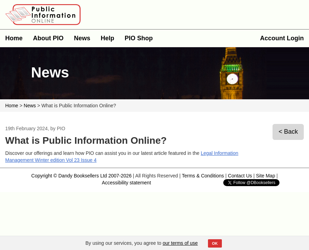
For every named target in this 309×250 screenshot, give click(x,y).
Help (107, 38)
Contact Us (240, 175)
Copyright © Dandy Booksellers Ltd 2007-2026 (81, 175)
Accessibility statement (126, 182)
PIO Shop (139, 38)
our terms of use (180, 243)
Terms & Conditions (203, 175)
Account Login (282, 38)
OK (215, 243)
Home (14, 38)
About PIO (48, 38)
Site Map (265, 175)
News (82, 38)
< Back (288, 131)
